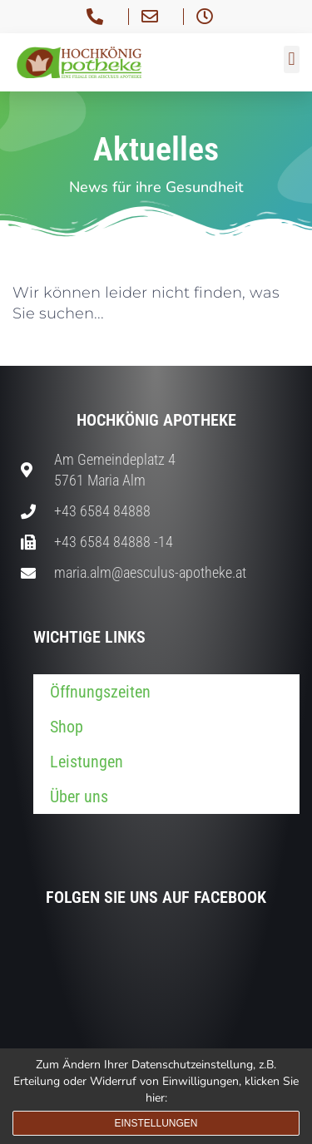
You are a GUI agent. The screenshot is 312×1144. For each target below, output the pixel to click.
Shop (66, 727)
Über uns (79, 796)
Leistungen (86, 762)
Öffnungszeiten (100, 692)
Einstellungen (155, 1123)
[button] (292, 59)
